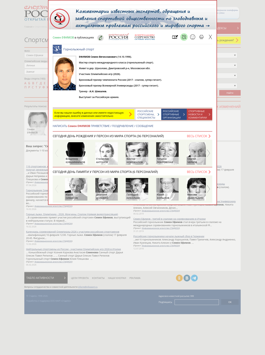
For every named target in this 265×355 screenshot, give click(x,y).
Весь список (197, 138)
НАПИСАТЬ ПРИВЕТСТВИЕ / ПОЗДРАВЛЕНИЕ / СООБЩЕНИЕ (103, 128)
